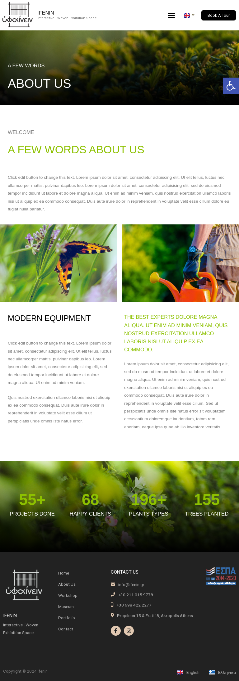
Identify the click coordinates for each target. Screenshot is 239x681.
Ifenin (45, 13)
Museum (66, 606)
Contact (65, 628)
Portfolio (66, 617)
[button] (231, 86)
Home (63, 573)
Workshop (67, 595)
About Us (67, 584)
